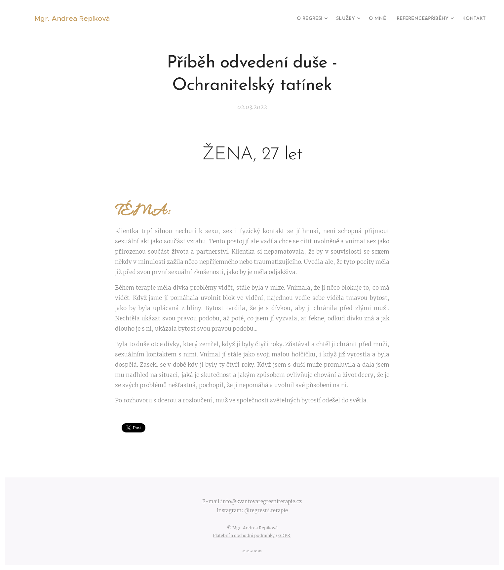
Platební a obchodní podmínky (244, 535)
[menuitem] (296, 19)
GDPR (284, 535)
